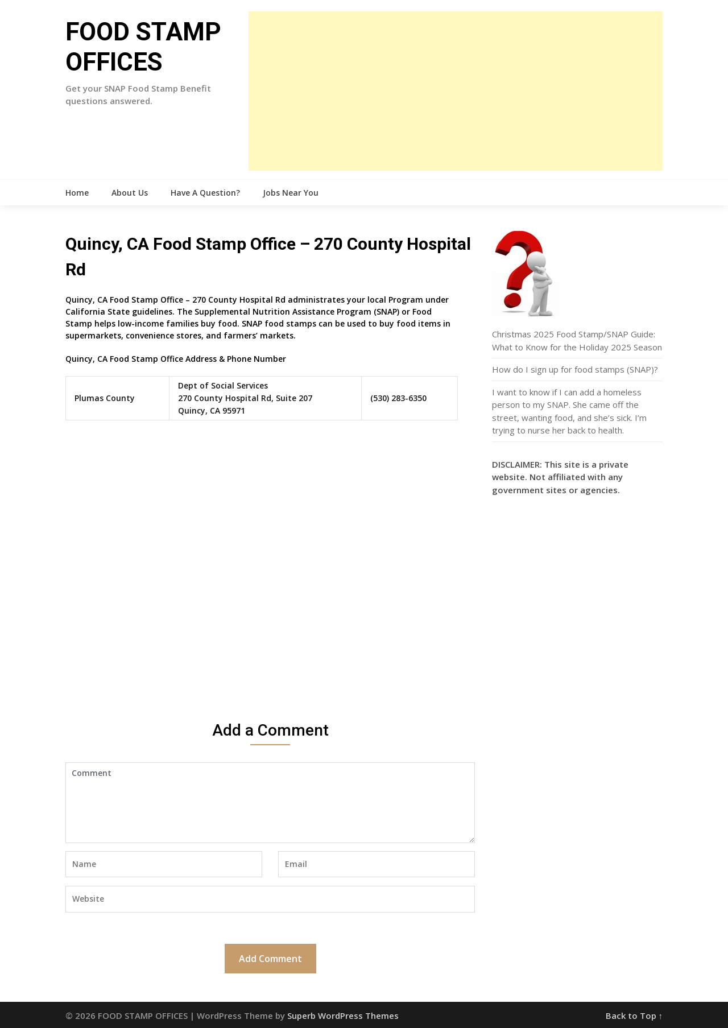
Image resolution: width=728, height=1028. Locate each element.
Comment (270, 802)
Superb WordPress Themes (343, 1015)
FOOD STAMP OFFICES (143, 47)
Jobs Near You (290, 192)
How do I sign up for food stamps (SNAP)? (575, 369)
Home (77, 192)
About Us (129, 192)
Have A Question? (205, 192)
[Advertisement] (456, 91)
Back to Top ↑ (634, 1015)
